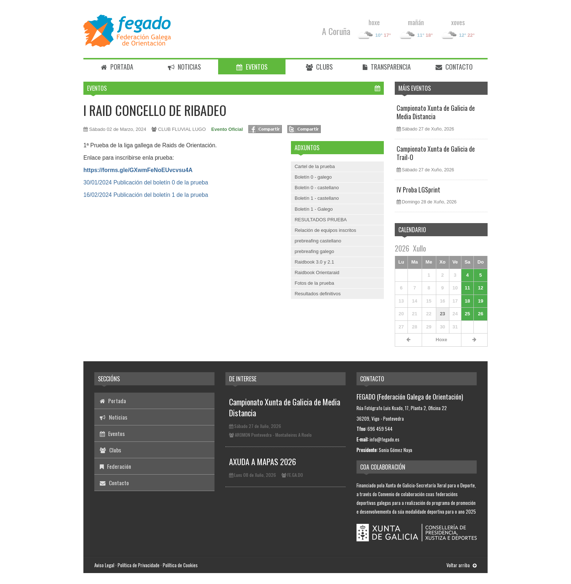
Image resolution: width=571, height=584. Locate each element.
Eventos (252, 66)
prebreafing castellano (318, 241)
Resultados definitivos (317, 293)
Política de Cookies (180, 565)
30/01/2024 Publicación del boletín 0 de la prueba (145, 182)
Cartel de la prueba (315, 166)
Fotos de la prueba (314, 283)
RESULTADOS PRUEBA (321, 219)
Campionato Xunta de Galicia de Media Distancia (436, 112)
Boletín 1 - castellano (317, 198)
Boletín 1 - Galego (314, 209)
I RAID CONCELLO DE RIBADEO (155, 110)
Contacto (454, 66)
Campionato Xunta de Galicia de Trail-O (436, 153)
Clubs (319, 66)
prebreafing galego (314, 251)
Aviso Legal (104, 565)
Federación (115, 466)
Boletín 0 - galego (313, 177)
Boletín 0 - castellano (317, 187)
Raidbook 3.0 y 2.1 (314, 262)
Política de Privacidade (139, 565)
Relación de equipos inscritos (325, 230)
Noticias (184, 66)
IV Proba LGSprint (418, 189)
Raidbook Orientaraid (317, 272)
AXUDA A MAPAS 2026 (262, 461)
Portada (117, 66)
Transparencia (387, 66)
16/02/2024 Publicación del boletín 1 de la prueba (145, 195)
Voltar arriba (461, 565)
